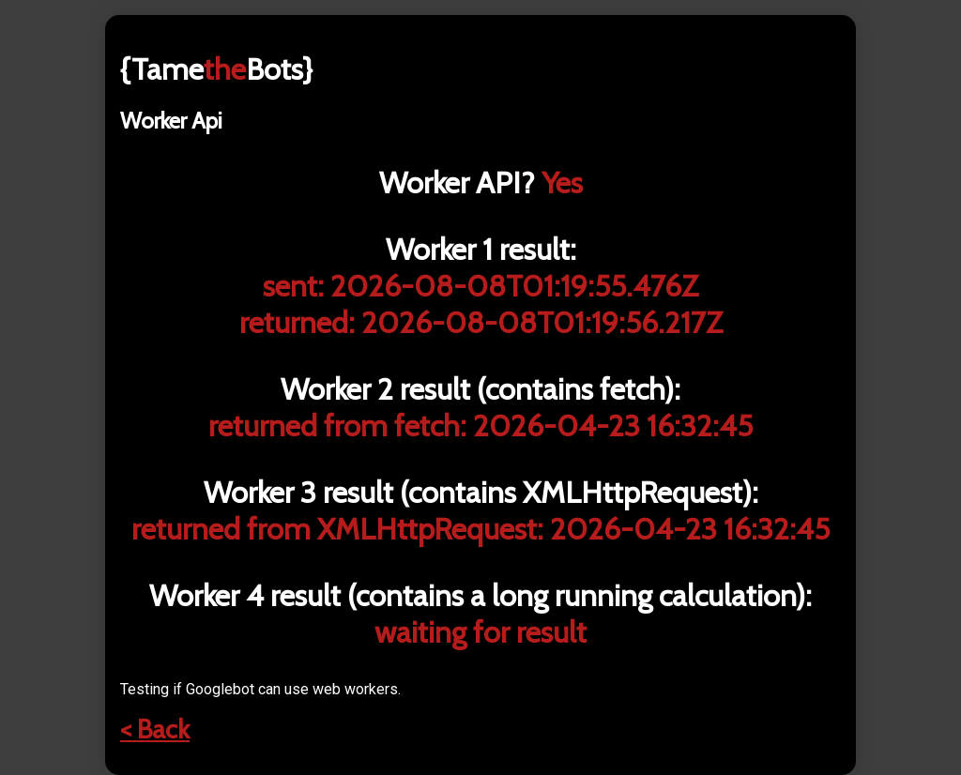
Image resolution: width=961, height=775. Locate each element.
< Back (155, 729)
